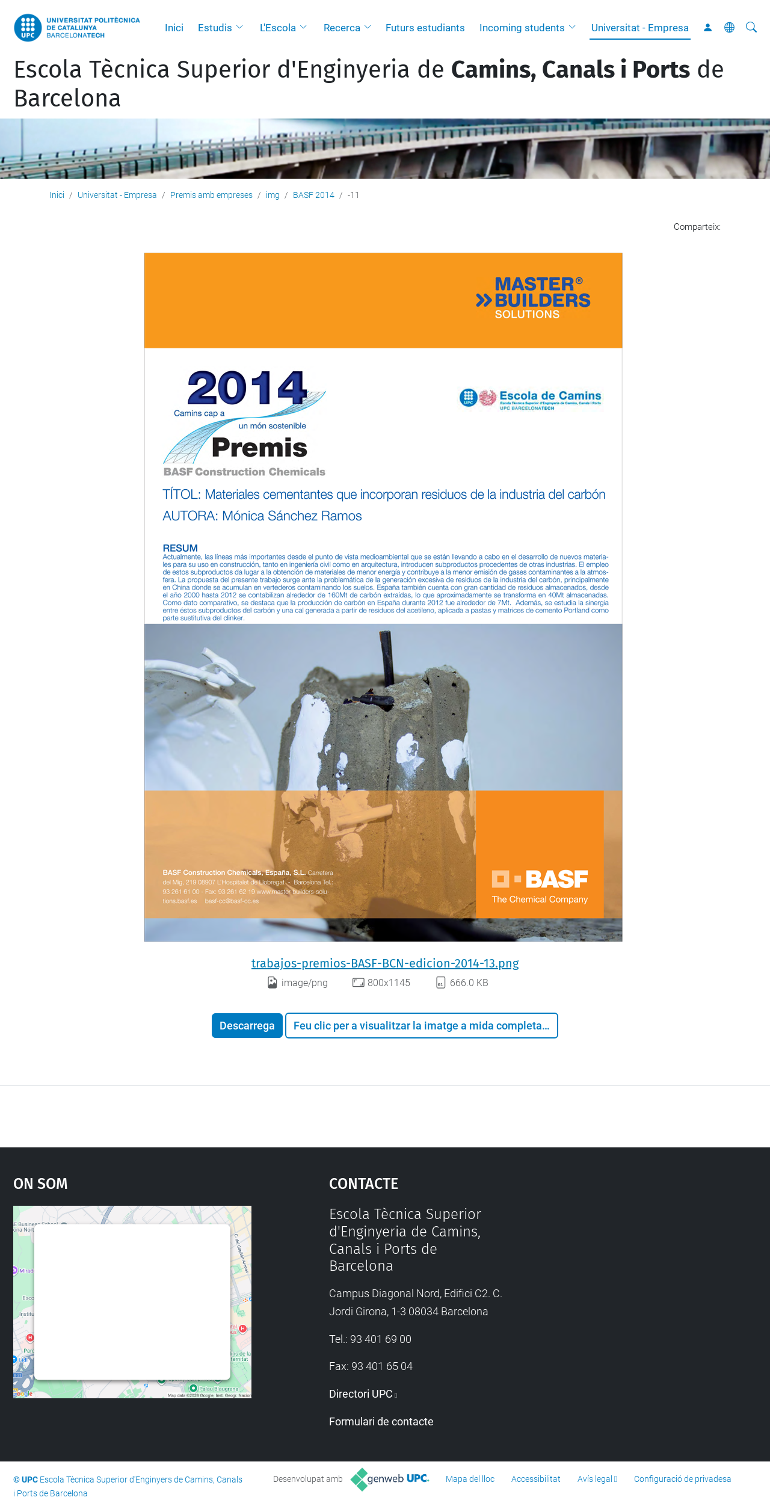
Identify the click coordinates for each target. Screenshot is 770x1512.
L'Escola (278, 28)
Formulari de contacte (381, 1421)
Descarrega (247, 1025)
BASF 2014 (313, 195)
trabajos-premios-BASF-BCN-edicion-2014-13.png (385, 963)
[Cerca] (751, 28)
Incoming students (522, 28)
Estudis (215, 28)
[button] (242, 28)
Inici (174, 28)
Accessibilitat (536, 1479)
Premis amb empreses (211, 195)
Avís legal (595, 1479)
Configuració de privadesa (683, 1479)
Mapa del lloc (470, 1479)
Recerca (342, 28)
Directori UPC (361, 1393)
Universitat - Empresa (640, 28)
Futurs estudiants (425, 28)
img (273, 195)
